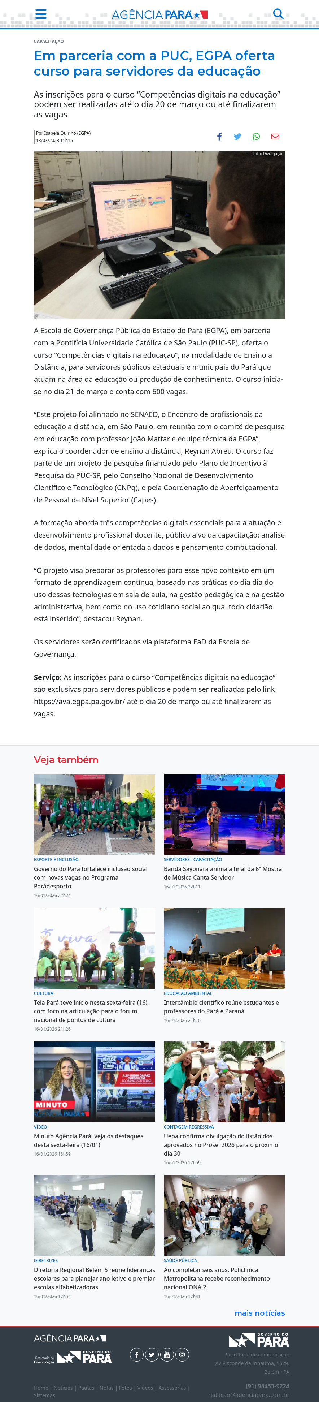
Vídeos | (148, 1387)
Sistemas (44, 1395)
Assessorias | (174, 1387)
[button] (39, 13)
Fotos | (128, 1387)
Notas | (109, 1387)
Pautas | (89, 1387)
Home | (44, 1387)
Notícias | (66, 1387)
